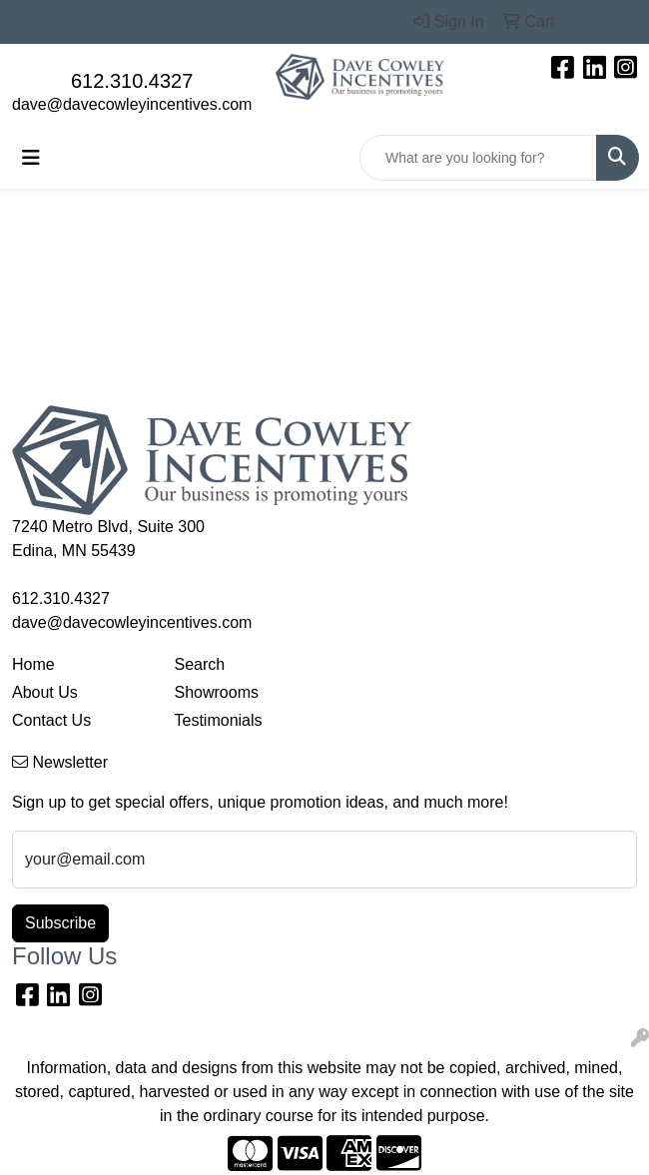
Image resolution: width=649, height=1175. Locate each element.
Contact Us (51, 720)
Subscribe (60, 922)
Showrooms (217, 692)
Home (33, 664)
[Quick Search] (478, 158)
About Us (45, 692)
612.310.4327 (132, 81)
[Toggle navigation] (31, 158)
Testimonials (219, 720)
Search (200, 664)
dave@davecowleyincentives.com (132, 104)
